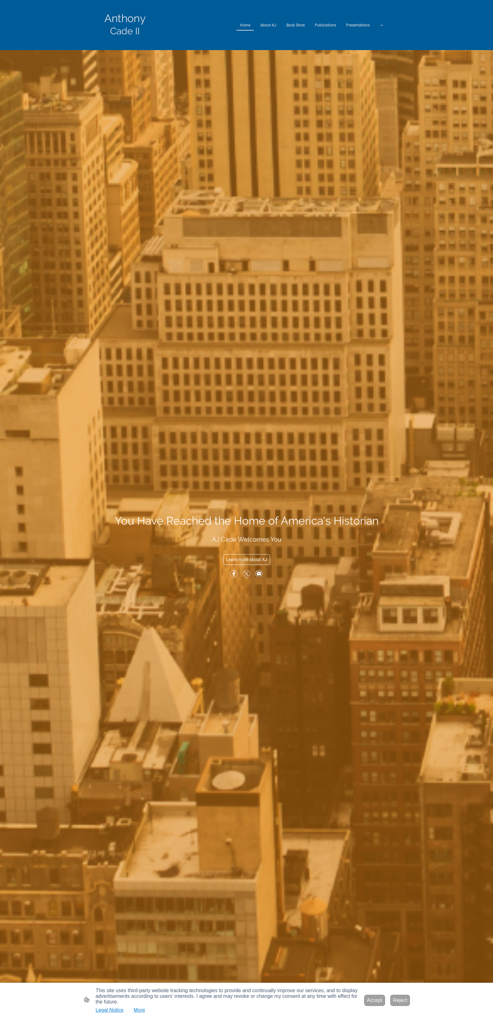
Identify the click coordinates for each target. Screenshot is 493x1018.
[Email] (259, 573)
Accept (374, 1000)
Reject (400, 1000)
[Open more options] (381, 25)
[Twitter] (246, 573)
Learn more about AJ (246, 559)
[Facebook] (234, 573)
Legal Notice (110, 1010)
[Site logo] (125, 42)
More (139, 1010)
